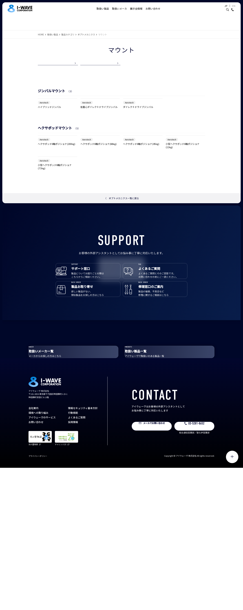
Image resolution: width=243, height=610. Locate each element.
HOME (41, 34)
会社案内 (33, 550)
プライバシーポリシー (38, 598)
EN (226, 9)
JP (218, 9)
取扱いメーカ (119, 12)
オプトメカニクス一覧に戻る (121, 318)
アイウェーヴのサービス (42, 559)
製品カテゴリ (67, 34)
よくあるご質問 (76, 559)
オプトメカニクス (86, 34)
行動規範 (73, 555)
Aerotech (44, 144)
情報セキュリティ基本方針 (83, 550)
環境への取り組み (38, 555)
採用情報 (73, 564)
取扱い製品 (103, 12)
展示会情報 (136, 12)
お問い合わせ (153, 12)
